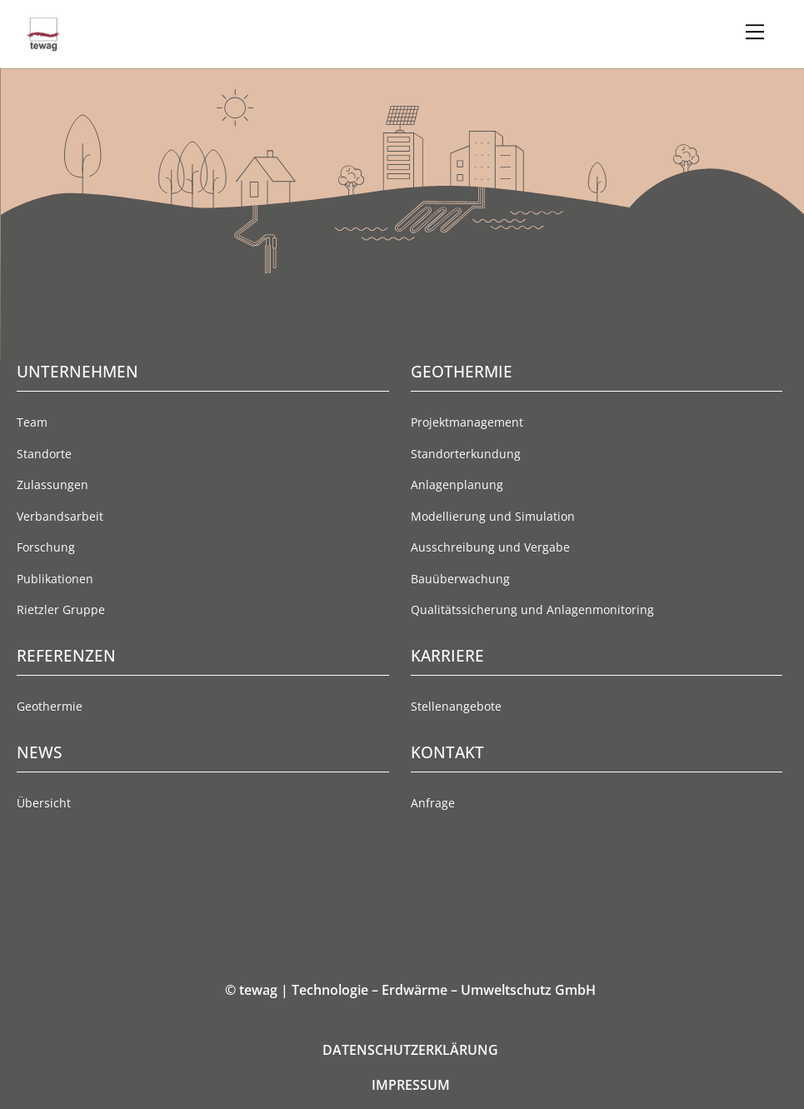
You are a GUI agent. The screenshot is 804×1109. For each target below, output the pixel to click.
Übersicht (44, 803)
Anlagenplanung (457, 484)
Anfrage (433, 803)
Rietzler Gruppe (61, 609)
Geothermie (49, 706)
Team (32, 422)
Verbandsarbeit (60, 516)
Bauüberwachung (460, 579)
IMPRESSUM (411, 1085)
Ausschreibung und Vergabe (490, 547)
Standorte (44, 454)
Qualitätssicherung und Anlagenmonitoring (532, 609)
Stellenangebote (456, 706)
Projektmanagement (467, 422)
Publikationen (55, 579)
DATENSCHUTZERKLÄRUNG (410, 1050)
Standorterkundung (466, 454)
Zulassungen (52, 484)
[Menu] (755, 31)
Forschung (46, 547)
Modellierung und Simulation (493, 516)
